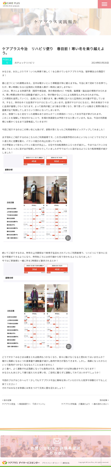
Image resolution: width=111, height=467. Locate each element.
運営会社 (66, 463)
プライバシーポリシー (51, 463)
